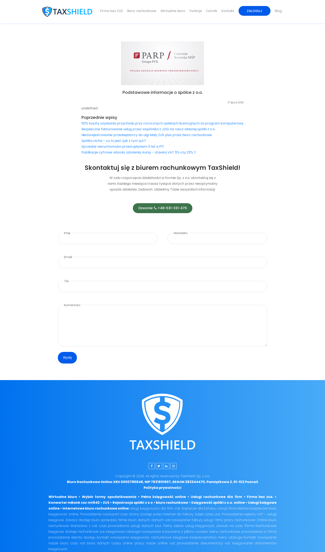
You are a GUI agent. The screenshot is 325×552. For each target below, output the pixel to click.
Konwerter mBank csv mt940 (74, 502)
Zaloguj (254, 10)
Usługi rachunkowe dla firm (216, 496)
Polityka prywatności (162, 487)
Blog (278, 10)
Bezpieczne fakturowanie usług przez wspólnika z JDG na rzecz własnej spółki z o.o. (148, 129)
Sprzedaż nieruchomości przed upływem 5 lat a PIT (122, 146)
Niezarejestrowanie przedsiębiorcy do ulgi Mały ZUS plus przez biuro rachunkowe (146, 135)
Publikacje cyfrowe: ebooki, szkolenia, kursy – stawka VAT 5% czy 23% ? (138, 152)
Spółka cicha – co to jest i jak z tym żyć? (113, 140)
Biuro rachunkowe (141, 10)
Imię (67, 233)
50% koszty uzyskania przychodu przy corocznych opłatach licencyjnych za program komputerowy (162, 123)
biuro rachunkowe (172, 502)
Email (68, 257)
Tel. (66, 281)
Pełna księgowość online (163, 496)
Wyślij (67, 357)
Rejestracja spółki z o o (133, 502)
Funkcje (195, 10)
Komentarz (72, 305)
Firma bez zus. (260, 496)
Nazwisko (181, 233)
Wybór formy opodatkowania (109, 496)
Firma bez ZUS (111, 10)
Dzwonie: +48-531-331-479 (162, 208)
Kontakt (227, 10)
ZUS (106, 502)
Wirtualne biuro (172, 10)
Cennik (211, 10)
